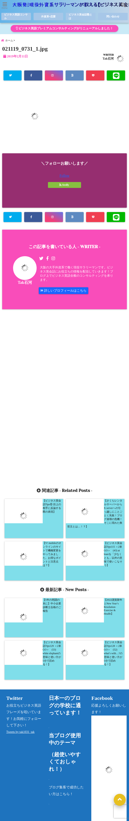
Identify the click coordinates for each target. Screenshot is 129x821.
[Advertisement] (64, 397)
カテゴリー (99, 797)
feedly (64, 187)
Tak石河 (108, 60)
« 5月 (93, 783)
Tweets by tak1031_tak (20, 648)
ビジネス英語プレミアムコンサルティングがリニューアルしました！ (64, 28)
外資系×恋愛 (48, 16)
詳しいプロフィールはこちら (65, 293)
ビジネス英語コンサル (15, 17)
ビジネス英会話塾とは (80, 17)
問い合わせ (113, 16)
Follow (64, 178)
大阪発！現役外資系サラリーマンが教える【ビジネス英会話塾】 (56, 816)
